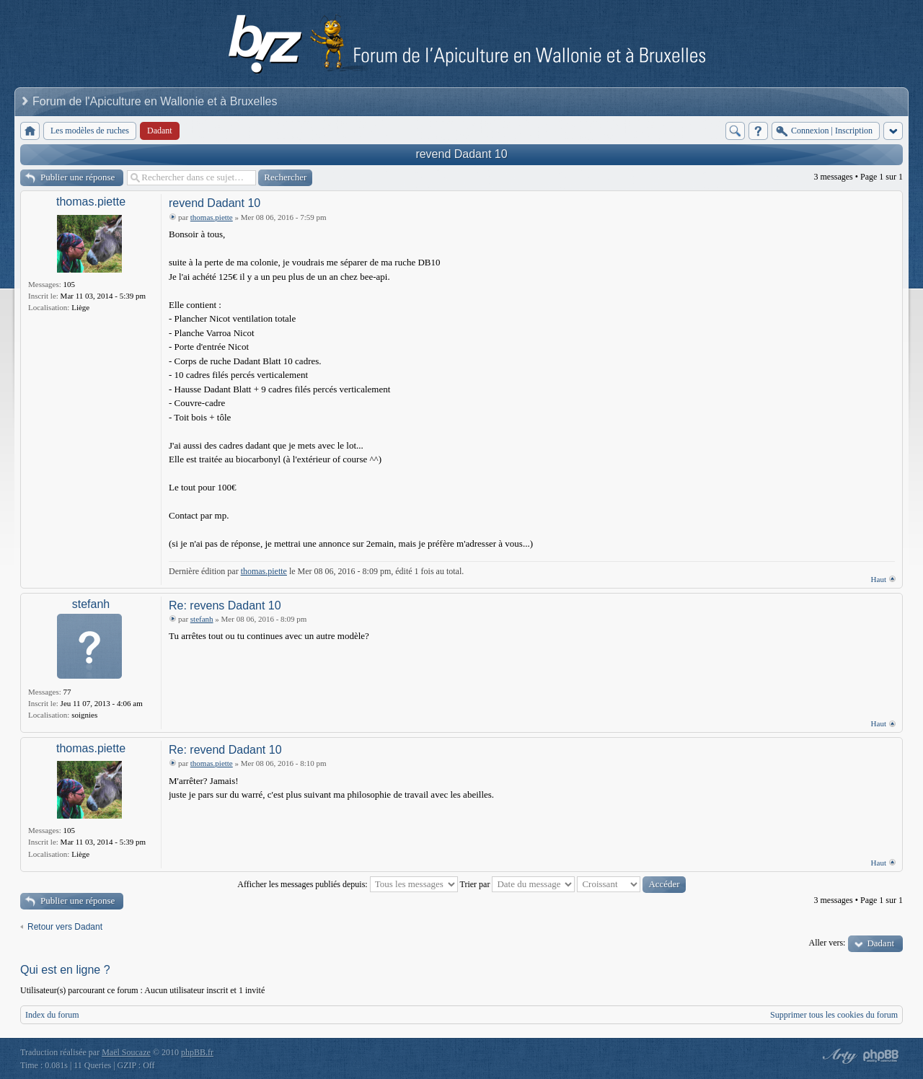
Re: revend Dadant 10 (225, 750)
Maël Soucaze (126, 1052)
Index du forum (52, 1015)
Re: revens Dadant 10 (225, 605)
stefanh (91, 604)
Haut (878, 579)
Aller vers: (826, 943)
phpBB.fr (197, 1052)
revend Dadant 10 (461, 154)
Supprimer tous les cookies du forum (834, 1015)
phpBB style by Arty (838, 1056)
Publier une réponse (77, 177)
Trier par (517, 884)
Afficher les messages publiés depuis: (347, 884)
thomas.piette (90, 201)
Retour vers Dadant (64, 926)
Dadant (880, 943)
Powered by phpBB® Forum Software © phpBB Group (881, 1056)
